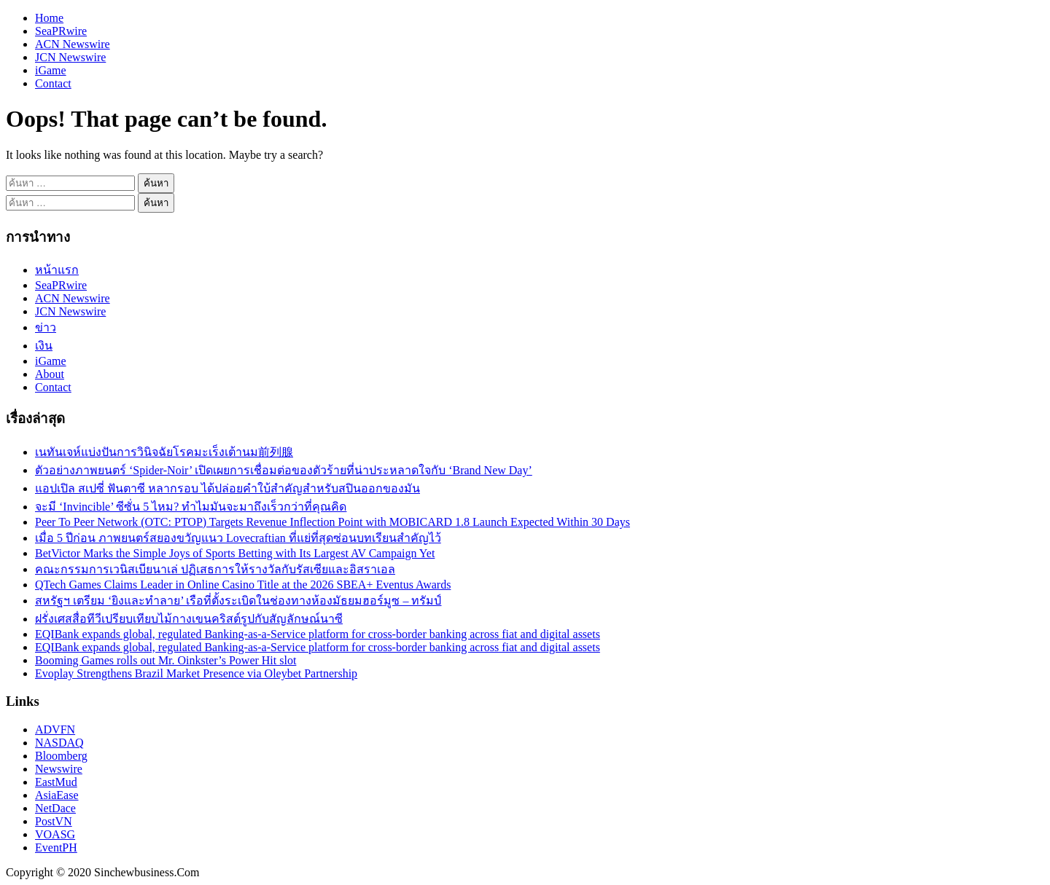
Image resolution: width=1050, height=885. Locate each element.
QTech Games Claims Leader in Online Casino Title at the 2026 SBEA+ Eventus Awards (243, 584)
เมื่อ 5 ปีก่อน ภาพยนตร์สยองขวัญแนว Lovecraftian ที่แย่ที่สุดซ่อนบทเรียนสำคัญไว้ (238, 538)
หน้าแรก (57, 270)
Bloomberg (61, 756)
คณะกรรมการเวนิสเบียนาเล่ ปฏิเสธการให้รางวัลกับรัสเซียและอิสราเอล (215, 569)
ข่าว (45, 327)
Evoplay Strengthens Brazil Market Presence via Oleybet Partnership (196, 673)
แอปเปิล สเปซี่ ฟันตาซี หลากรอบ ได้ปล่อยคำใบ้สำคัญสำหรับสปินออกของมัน (227, 488)
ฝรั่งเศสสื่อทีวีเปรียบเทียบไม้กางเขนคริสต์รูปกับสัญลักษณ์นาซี (189, 619)
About (49, 374)
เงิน (43, 345)
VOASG (55, 834)
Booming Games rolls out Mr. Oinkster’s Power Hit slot (165, 660)
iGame (50, 70)
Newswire (58, 769)
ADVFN (55, 729)
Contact (53, 83)
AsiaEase (57, 795)
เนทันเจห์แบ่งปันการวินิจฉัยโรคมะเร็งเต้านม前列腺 (164, 452)
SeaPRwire (61, 31)
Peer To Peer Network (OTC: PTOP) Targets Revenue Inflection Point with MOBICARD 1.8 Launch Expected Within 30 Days (332, 522)
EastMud (56, 782)
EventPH (56, 847)
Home (49, 18)
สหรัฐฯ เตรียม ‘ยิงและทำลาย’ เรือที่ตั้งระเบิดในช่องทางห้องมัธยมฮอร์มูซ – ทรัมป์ (238, 600)
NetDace (55, 808)
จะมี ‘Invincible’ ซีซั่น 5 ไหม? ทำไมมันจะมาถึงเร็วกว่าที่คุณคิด (190, 506)
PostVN (53, 821)
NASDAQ (59, 742)
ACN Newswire (72, 44)
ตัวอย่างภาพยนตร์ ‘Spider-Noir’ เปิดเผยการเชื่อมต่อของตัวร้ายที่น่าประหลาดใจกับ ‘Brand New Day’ (283, 470)
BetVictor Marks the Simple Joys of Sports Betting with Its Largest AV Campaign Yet (235, 553)
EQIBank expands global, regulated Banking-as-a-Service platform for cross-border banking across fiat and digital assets (317, 634)
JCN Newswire (70, 57)
